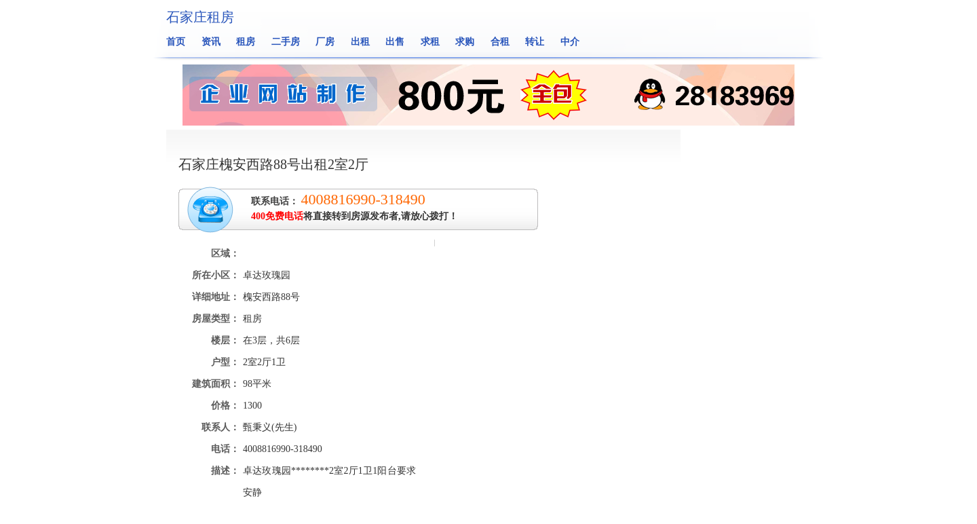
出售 (394, 42)
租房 (245, 42)
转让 (534, 42)
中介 (569, 42)
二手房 (285, 42)
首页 (175, 42)
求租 (430, 42)
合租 (500, 42)
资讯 (211, 42)
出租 (360, 42)
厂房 (324, 42)
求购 (464, 42)
